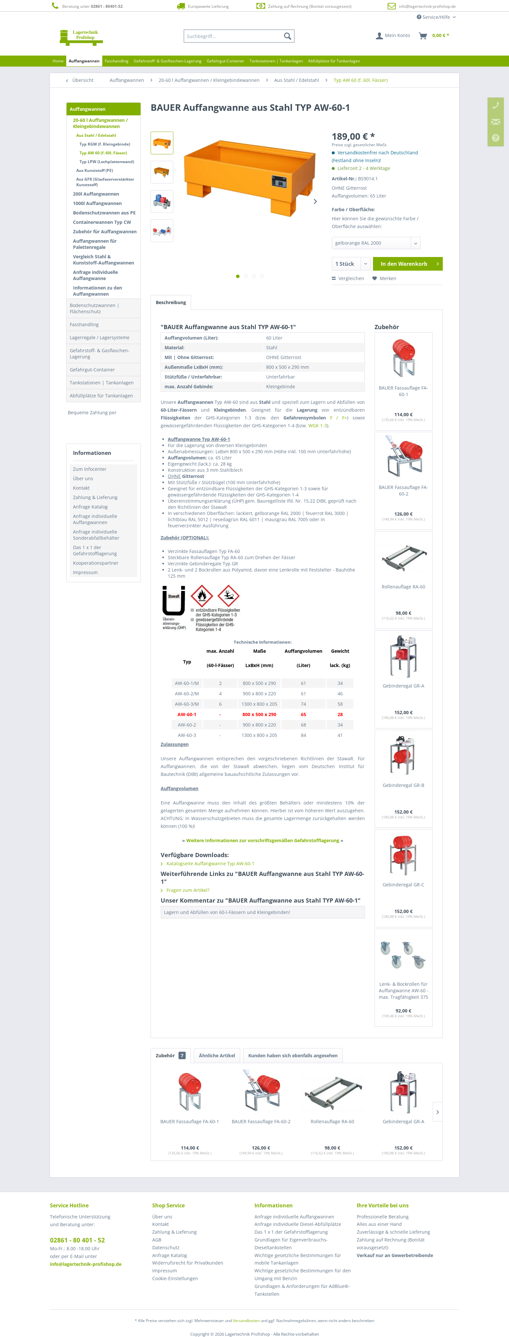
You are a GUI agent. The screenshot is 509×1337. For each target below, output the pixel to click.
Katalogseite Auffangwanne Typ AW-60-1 (208, 863)
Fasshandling (84, 324)
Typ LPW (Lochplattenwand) (107, 161)
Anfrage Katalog (90, 507)
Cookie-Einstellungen (175, 1278)
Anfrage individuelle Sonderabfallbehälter (96, 535)
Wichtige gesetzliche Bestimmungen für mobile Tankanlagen (298, 1259)
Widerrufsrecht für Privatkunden (187, 1263)
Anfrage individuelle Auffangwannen (95, 519)
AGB (156, 1240)
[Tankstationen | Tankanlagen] (276, 61)
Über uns (83, 478)
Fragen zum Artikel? (185, 890)
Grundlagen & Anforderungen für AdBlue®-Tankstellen (302, 1290)
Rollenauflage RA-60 (403, 587)
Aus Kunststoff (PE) (94, 170)
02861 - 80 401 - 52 (77, 1240)
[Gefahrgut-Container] (225, 61)
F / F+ (338, 418)
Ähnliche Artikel (217, 1055)
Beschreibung (171, 302)
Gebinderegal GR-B (403, 785)
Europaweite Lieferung (202, 6)
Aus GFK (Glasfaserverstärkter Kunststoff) (105, 181)
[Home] (58, 61)
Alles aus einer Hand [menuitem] (379, 1224)
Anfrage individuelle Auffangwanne (95, 275)
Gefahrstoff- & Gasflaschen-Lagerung (100, 353)
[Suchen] (287, 36)
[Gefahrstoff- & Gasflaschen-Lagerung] (167, 61)
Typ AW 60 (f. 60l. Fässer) (103, 153)
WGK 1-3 (317, 425)
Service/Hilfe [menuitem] (434, 17)
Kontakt (81, 488)
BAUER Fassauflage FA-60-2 (403, 490)
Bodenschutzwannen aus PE (104, 213)
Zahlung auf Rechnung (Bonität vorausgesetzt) (304, 6)
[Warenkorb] (434, 36)
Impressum (85, 572)
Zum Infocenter (89, 469)
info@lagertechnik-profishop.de (427, 6)
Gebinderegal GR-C (403, 884)
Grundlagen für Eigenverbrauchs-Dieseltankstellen (291, 1244)
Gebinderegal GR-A (403, 686)
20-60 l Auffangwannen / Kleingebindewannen (100, 123)
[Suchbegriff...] (239, 36)
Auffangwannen (88, 109)
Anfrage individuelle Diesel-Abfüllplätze (298, 1224)
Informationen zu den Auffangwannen (97, 291)
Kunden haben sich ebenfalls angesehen (293, 1055)
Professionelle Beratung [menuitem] (383, 1217)
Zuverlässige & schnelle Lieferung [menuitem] (393, 1232)
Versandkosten (246, 1320)
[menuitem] (239, 36)
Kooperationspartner (95, 563)
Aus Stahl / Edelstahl (96, 135)
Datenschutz (166, 1247)
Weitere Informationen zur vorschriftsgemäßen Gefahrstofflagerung (262, 840)
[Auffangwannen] (84, 61)
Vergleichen (348, 278)
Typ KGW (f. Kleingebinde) (105, 144)
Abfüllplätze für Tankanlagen (101, 395)
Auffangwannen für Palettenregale (95, 244)
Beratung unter (86, 6)
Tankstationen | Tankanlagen (102, 382)
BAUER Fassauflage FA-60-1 (403, 391)
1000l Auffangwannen (97, 203)
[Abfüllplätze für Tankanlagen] (334, 61)
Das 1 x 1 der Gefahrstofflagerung (95, 550)
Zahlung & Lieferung (95, 497)
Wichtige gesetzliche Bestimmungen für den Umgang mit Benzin (303, 1274)
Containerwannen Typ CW (102, 222)
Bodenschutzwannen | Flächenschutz (94, 308)
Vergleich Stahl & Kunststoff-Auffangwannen (103, 259)
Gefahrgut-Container (92, 369)
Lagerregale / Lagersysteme (100, 337)
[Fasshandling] (116, 61)
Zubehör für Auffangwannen (105, 231)
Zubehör (171, 1055)
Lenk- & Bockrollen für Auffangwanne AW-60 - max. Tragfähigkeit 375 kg (403, 991)
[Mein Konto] (393, 36)
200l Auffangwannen (96, 194)
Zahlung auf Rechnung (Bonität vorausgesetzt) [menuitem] (391, 1244)
